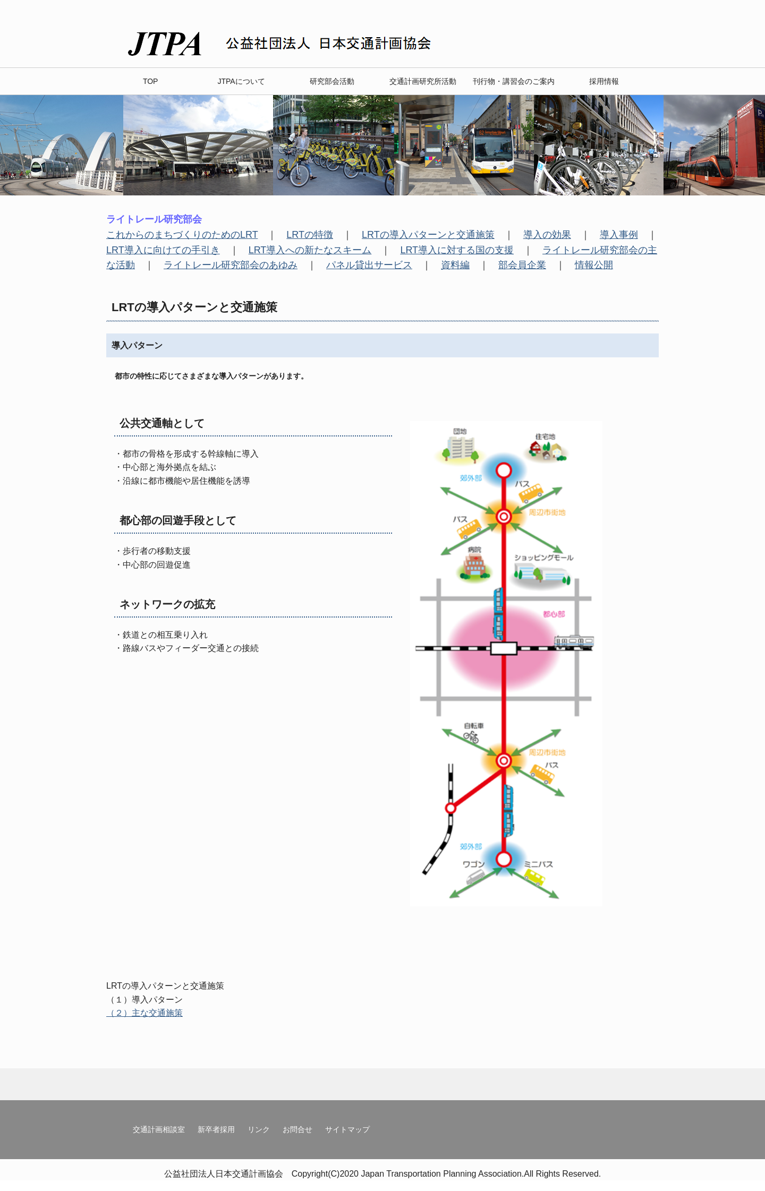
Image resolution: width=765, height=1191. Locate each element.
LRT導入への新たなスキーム (310, 250)
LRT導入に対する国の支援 (457, 250)
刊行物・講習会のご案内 (514, 81)
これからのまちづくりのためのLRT (182, 234)
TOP (150, 81)
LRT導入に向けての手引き (163, 250)
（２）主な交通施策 (144, 1012)
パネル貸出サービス (369, 265)
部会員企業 (522, 265)
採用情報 (604, 81)
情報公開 (594, 265)
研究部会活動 (332, 81)
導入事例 (619, 234)
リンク (259, 1129)
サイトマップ (347, 1129)
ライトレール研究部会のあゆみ (231, 265)
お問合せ (297, 1129)
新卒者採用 (216, 1129)
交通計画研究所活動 (422, 81)
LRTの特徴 (309, 234)
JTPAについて (241, 81)
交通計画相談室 (159, 1129)
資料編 (455, 265)
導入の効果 (547, 234)
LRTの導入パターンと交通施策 (428, 234)
